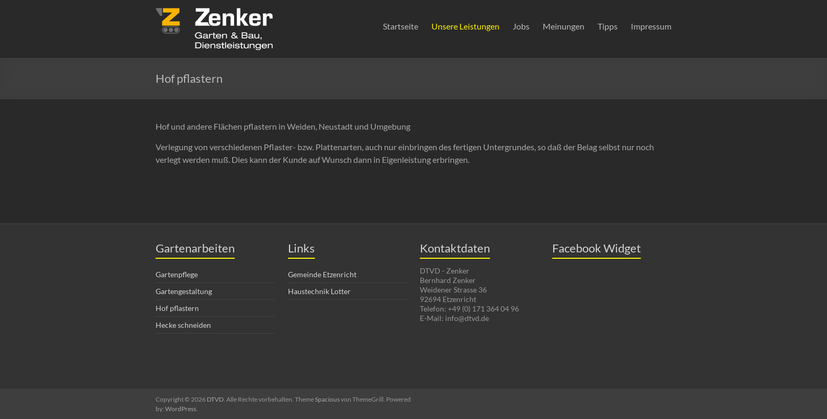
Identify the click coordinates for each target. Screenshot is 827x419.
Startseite (400, 26)
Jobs (521, 26)
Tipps (608, 26)
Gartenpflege (177, 274)
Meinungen (563, 26)
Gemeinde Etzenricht (322, 274)
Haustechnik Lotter (319, 291)
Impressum (651, 26)
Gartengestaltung (184, 291)
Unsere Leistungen (465, 26)
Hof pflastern (177, 308)
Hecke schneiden (183, 324)
